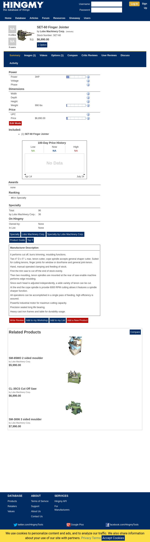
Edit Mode (15, 123)
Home (8, 18)
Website (70, 32)
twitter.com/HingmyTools (28, 524)
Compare (73, 55)
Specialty (21, 197)
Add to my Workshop (37, 320)
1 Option (42, 45)
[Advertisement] (75, 462)
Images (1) (30, 55)
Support (35, 506)
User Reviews (109, 55)
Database (20, 18)
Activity (14, 63)
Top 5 (30, 240)
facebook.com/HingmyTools (122, 524)
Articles (34, 18)
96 (39, 210)
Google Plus (75, 524)
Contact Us (37, 516)
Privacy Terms (91, 538)
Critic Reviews (90, 55)
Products (12, 501)
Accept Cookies (113, 538)
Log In (134, 4)
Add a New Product (77, 320)
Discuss (125, 55)
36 (39, 214)
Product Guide (17, 240)
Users (87, 18)
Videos (43, 55)
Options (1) (57, 55)
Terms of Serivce (39, 501)
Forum (45, 18)
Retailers (12, 506)
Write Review (17, 320)
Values (11, 511)
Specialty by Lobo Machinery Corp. (65, 234)
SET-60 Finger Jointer (37, 134)
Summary (15, 55)
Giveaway (74, 18)
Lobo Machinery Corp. (33, 234)
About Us (36, 511)
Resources (59, 18)
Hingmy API (60, 501)
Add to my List (57, 320)
